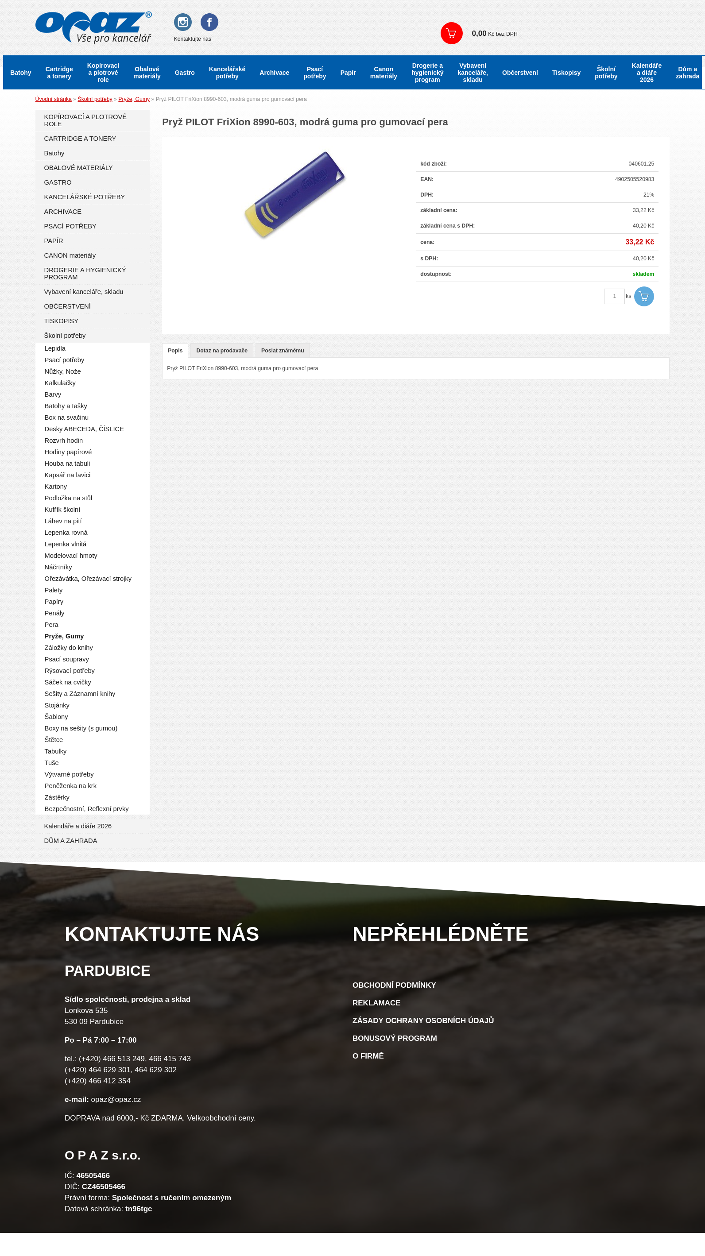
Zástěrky (57, 797)
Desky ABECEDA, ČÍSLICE (84, 429)
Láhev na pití (63, 521)
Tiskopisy (566, 72)
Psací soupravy (67, 659)
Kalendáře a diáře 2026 (647, 72)
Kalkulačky (60, 382)
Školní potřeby (606, 73)
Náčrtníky (58, 567)
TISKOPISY (61, 321)
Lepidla (55, 348)
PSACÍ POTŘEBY (70, 226)
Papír (348, 72)
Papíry (54, 601)
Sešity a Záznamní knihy (80, 693)
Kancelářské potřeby (227, 73)
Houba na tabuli (67, 463)
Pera (51, 624)
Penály (55, 613)
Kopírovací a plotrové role (103, 72)
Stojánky (57, 705)
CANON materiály (70, 255)
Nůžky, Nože (63, 371)
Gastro (185, 72)
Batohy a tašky (66, 406)
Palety (54, 590)
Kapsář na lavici (68, 475)
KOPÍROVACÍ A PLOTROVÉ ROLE (85, 120)
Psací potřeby (314, 73)
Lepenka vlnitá (66, 544)
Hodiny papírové (68, 452)
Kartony (56, 486)
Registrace (500, 17)
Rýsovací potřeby (70, 670)
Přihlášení (460, 17)
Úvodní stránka (53, 99)
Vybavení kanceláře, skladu (473, 72)
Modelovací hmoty (71, 555)
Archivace (274, 72)
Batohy (20, 72)
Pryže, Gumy (134, 99)
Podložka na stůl (69, 498)
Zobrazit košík (562, 33)
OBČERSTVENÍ (67, 306)
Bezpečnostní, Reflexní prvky (87, 808)
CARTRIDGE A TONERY (80, 138)
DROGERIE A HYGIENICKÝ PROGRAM (85, 274)
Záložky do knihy (69, 647)
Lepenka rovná (66, 532)
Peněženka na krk (71, 785)
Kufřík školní (63, 509)
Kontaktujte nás (192, 39)
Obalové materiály (146, 73)
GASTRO (58, 182)
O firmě (368, 1056)
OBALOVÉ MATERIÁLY (78, 167)
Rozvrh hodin (64, 440)
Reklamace (376, 1003)
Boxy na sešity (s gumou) (81, 728)
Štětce (54, 739)
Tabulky (56, 751)
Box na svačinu (67, 417)
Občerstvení (520, 72)
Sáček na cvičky (68, 682)
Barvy (53, 394)
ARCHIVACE (63, 211)
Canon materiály (383, 73)
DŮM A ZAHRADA (70, 840)
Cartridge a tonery (59, 73)
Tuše (52, 762)
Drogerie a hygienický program (427, 72)
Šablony (56, 716)
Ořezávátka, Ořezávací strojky (88, 578)
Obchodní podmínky (394, 985)
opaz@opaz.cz (116, 1099)
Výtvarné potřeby (69, 774)
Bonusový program (394, 1038)
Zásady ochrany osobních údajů (423, 1020)
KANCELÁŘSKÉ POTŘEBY (84, 197)
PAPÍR (53, 240)
